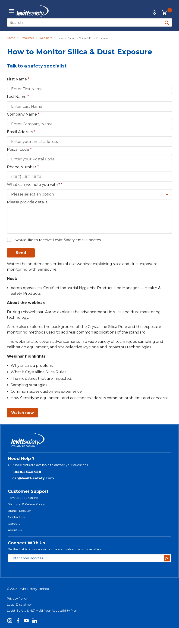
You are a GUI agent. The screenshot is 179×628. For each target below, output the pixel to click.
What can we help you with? (35, 184)
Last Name (18, 97)
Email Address (21, 132)
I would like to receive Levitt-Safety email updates (57, 240)
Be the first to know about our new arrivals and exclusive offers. (55, 549)
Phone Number (23, 167)
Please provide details (27, 202)
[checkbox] (9, 240)
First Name (18, 79)
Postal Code (19, 149)
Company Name (23, 114)
